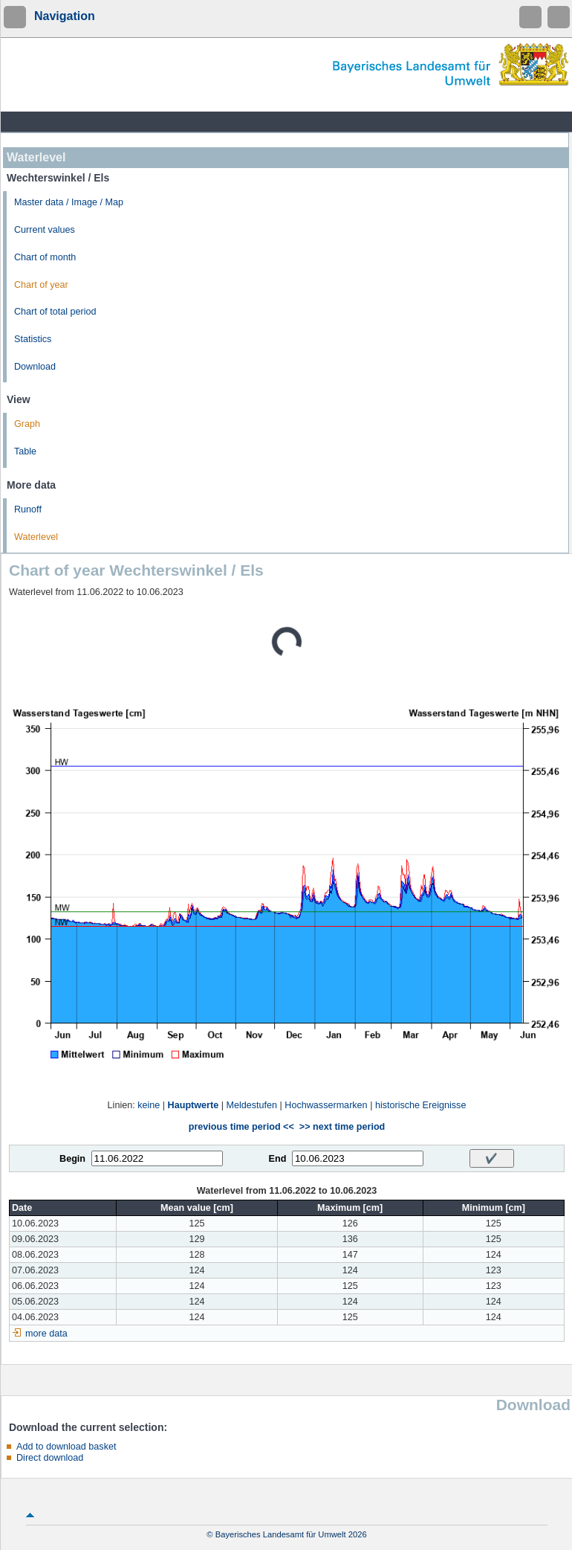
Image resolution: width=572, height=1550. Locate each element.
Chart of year (41, 285)
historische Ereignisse (421, 1105)
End (278, 1159)
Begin (72, 1159)
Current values (44, 230)
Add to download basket (66, 1446)
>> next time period (342, 1127)
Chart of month (45, 257)
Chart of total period (55, 311)
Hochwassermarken (326, 1105)
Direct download (49, 1458)
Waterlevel (36, 537)
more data (46, 1333)
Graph (27, 424)
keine (148, 1105)
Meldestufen (251, 1105)
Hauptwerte (193, 1105)
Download (35, 366)
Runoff (28, 509)
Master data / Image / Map (68, 202)
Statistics (32, 339)
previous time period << (241, 1127)
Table (25, 451)
